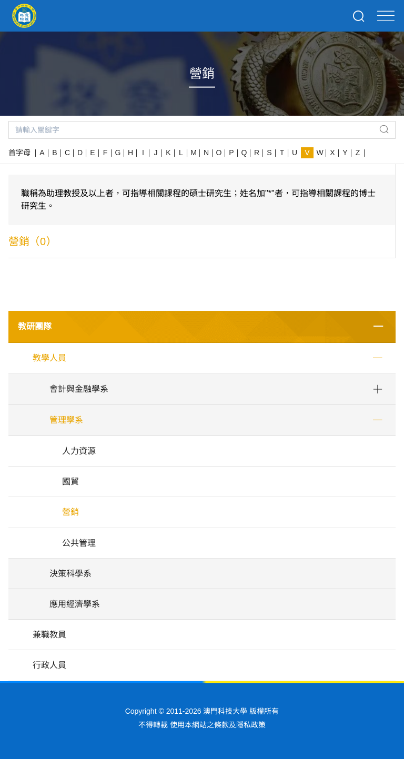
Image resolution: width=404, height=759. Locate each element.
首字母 (19, 152)
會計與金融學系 (78, 388)
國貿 (70, 481)
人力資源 (79, 451)
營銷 (70, 512)
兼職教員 (49, 634)
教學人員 (49, 357)
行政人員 (49, 665)
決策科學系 (70, 573)
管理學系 (66, 420)
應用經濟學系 (74, 604)
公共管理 (79, 543)
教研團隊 (35, 326)
